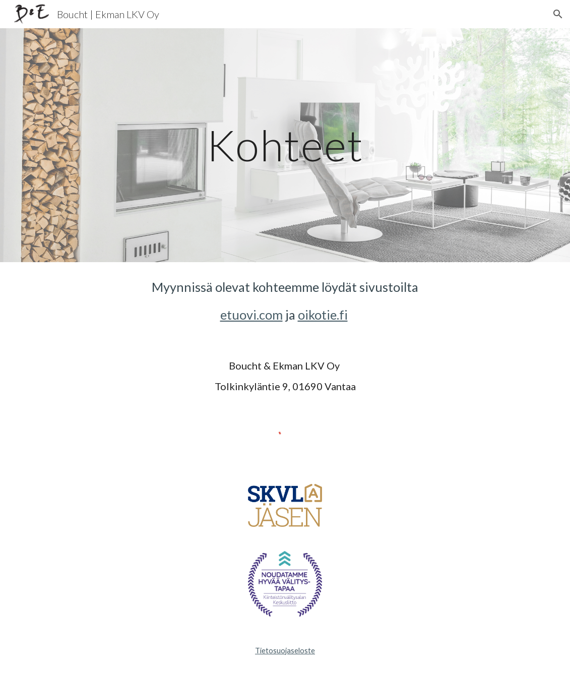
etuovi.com (251, 314)
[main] (284, 144)
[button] (558, 14)
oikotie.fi (323, 314)
